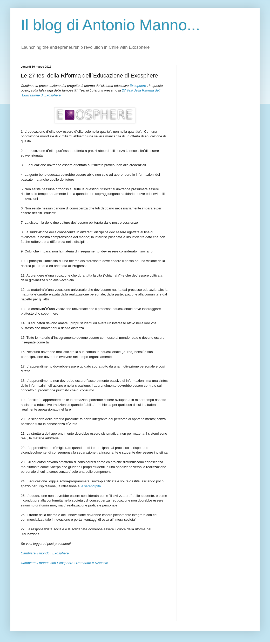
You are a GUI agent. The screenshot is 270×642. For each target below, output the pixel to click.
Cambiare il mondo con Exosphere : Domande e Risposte (64, 563)
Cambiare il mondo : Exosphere (45, 553)
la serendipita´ (91, 486)
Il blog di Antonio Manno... (110, 25)
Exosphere (138, 86)
